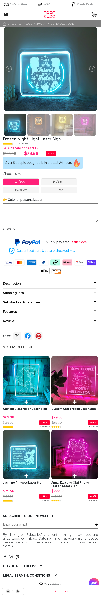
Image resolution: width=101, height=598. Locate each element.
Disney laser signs (62, 23)
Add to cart (62, 591)
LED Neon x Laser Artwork (28, 23)
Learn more (78, 242)
